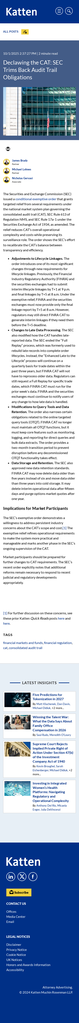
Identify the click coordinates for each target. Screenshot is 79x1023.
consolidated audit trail (25, 648)
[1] (65, 528)
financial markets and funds (23, 643)
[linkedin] (28, 149)
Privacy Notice (16, 949)
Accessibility (15, 970)
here (61, 618)
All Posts (11, 31)
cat (5, 648)
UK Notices (14, 960)
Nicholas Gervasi (22, 178)
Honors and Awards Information (28, 965)
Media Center (15, 916)
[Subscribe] (25, 31)
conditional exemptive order (35, 199)
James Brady (20, 160)
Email (10, 922)
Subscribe (18, 892)
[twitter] (18, 149)
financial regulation (58, 643)
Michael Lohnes (21, 169)
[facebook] (38, 149)
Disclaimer (13, 944)
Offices (11, 911)
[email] (8, 149)
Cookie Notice (16, 955)
